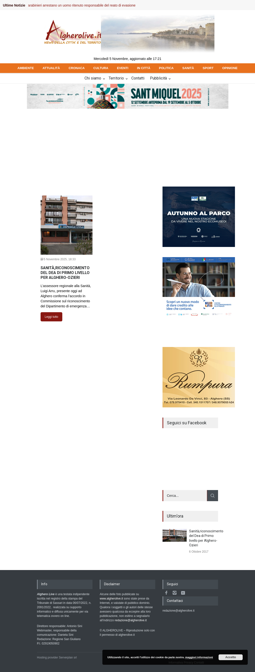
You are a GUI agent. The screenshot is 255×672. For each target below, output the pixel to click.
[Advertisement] (127, 145)
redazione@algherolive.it (131, 620)
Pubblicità (158, 78)
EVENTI (122, 68)
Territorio (116, 78)
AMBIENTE (25, 68)
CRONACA (77, 68)
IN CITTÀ (143, 68)
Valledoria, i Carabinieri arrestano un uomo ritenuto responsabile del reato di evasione (75, 5)
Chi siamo (93, 78)
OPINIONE (230, 68)
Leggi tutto (51, 316)
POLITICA (166, 68)
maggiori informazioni (199, 657)
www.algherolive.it (111, 598)
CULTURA (100, 68)
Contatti (137, 78)
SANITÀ (188, 68)
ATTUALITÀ (51, 68)
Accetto (230, 657)
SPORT (208, 68)
